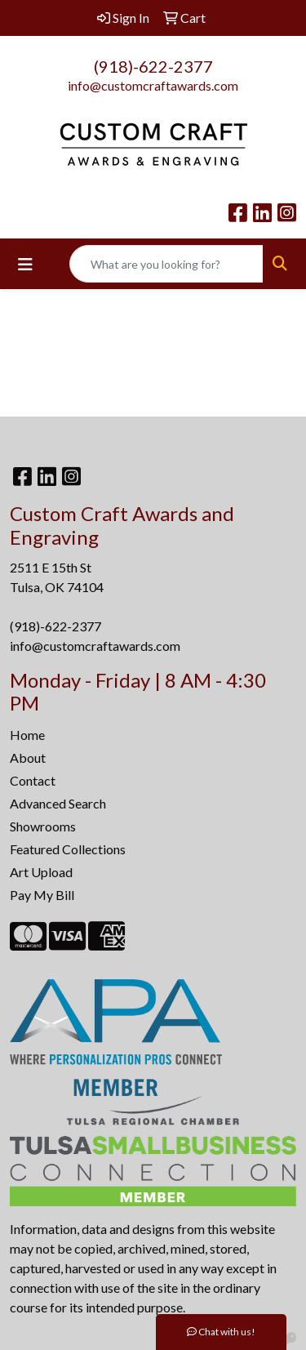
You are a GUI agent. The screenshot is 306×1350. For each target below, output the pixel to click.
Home (27, 734)
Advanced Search (58, 803)
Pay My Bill (42, 894)
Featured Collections (68, 849)
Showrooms (43, 826)
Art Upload (41, 872)
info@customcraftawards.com (153, 85)
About (28, 757)
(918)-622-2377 (153, 66)
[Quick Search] (166, 264)
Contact (32, 780)
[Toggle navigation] (25, 264)
